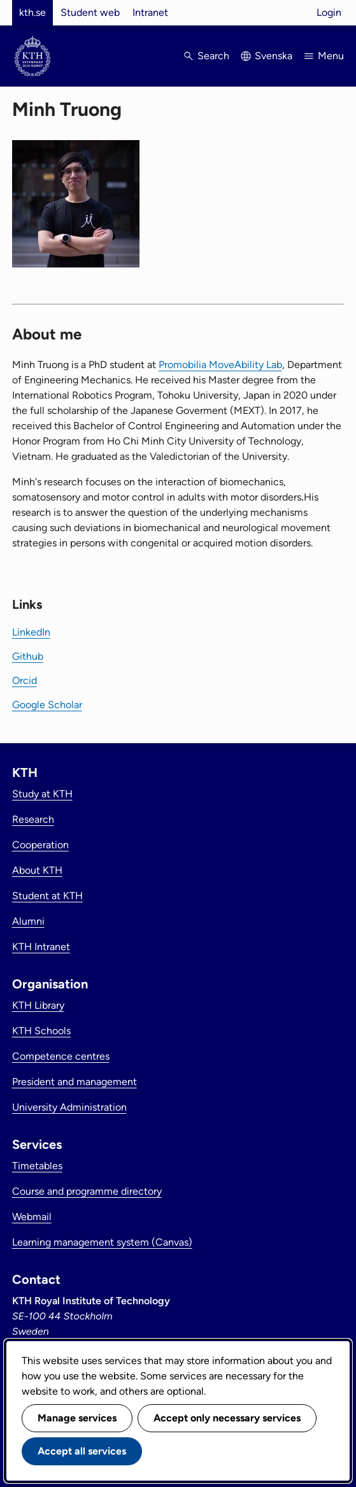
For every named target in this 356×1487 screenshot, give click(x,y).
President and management (74, 1082)
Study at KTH (42, 794)
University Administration (69, 1107)
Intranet (150, 12)
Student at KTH (47, 896)
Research (33, 819)
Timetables (37, 1166)
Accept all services (82, 1451)
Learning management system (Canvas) (102, 1242)
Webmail (32, 1217)
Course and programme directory (87, 1191)
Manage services (77, 1418)
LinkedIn (31, 632)
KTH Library (38, 1005)
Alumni (28, 921)
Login (329, 12)
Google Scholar (47, 705)
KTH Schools (41, 1031)
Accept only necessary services (227, 1418)
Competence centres (61, 1056)
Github (27, 656)
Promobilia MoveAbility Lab (220, 365)
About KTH (37, 870)
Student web (90, 12)
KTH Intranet (41, 947)
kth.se (32, 12)
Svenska (273, 56)
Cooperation (40, 845)
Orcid (24, 680)
